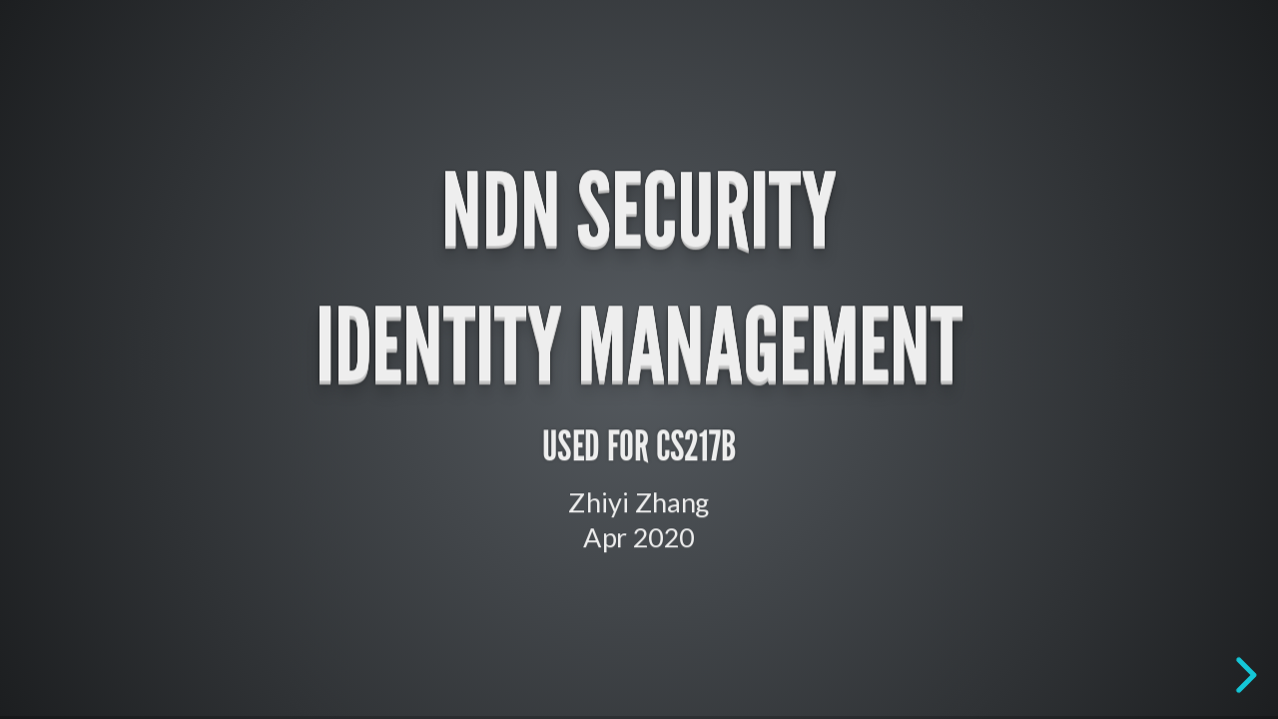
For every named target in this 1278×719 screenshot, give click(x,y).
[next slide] (1243, 675)
